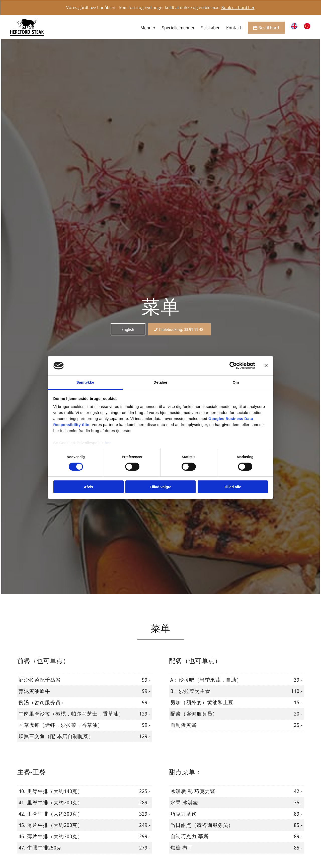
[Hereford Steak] (27, 27)
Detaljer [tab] (160, 382)
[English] (128, 329)
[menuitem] (148, 27)
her (108, 443)
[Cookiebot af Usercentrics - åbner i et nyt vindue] (233, 365)
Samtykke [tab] (85, 382)
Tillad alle (232, 487)
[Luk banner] (266, 365)
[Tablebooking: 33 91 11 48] (179, 329)
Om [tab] (235, 382)
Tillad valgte (160, 487)
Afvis (88, 487)
